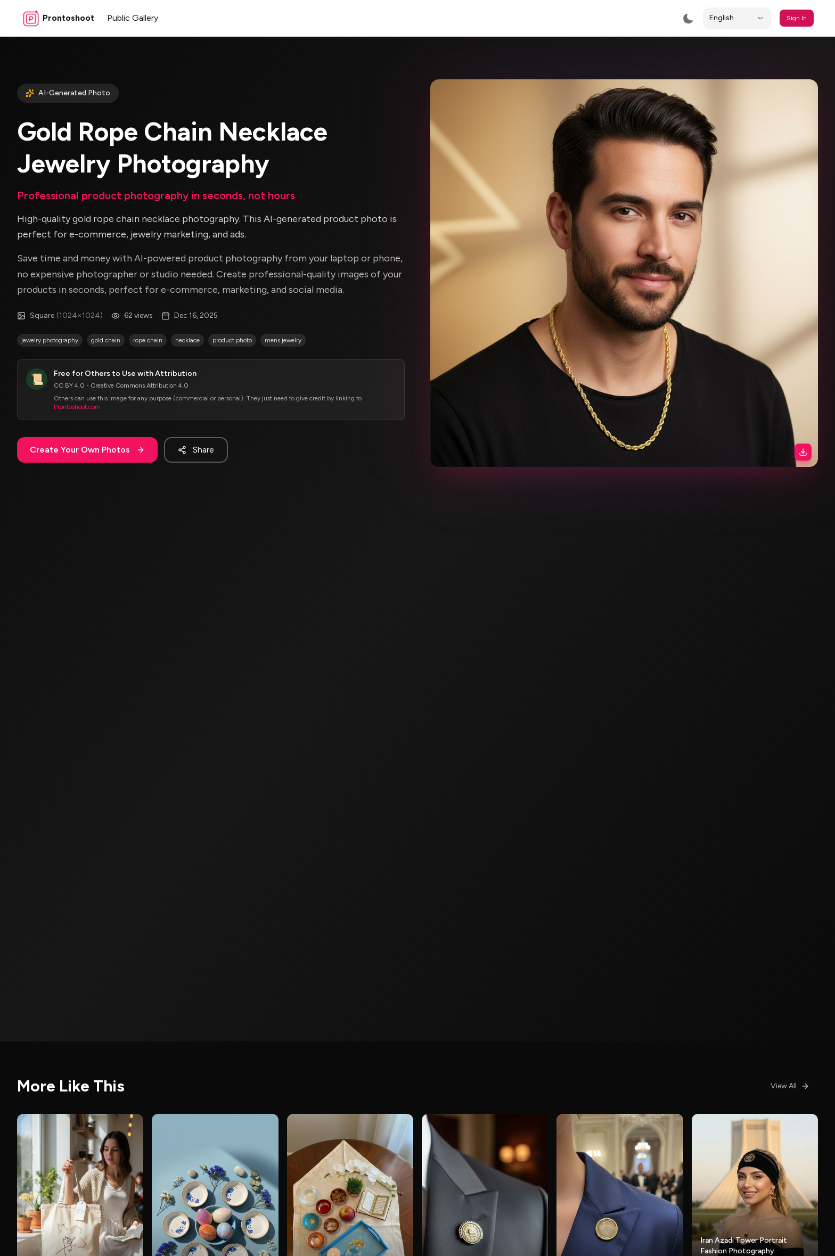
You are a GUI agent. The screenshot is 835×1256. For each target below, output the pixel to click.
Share (196, 450)
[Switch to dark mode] (688, 18)
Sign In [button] (797, 18)
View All (790, 1085)
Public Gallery (132, 18)
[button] (624, 273)
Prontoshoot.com (77, 407)
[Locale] (737, 18)
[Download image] (803, 452)
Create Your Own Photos (87, 450)
